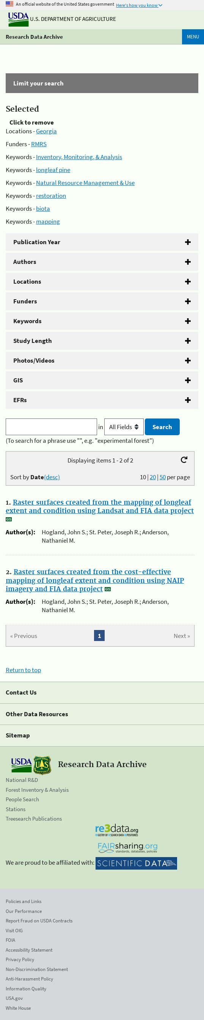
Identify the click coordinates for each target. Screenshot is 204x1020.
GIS (18, 380)
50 (163, 477)
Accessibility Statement (29, 950)
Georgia (46, 131)
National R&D (22, 779)
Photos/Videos (34, 360)
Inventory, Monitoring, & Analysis (79, 157)
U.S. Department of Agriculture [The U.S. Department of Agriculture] (62, 18)
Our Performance (24, 911)
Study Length (32, 340)
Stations (15, 809)
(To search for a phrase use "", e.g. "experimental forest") (80, 440)
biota (43, 208)
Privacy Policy (20, 959)
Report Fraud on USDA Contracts (39, 920)
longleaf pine (53, 170)
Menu (193, 36)
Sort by (35, 477)
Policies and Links (23, 901)
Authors (24, 261)
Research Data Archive (34, 36)
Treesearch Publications (34, 818)
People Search (22, 799)
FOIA (10, 940)
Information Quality (26, 988)
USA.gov (14, 998)
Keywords (27, 321)
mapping (48, 221)
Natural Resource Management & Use (85, 182)
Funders (25, 301)
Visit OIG (14, 930)
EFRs (20, 400)
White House (18, 1008)
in (121, 427)
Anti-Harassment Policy (29, 979)
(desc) (52, 477)
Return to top (23, 670)
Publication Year (36, 242)
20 (153, 477)
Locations (27, 281)
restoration (51, 195)
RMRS (39, 144)
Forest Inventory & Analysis (37, 789)
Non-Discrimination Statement (37, 969)
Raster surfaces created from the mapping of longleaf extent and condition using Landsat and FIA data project (100, 507)
